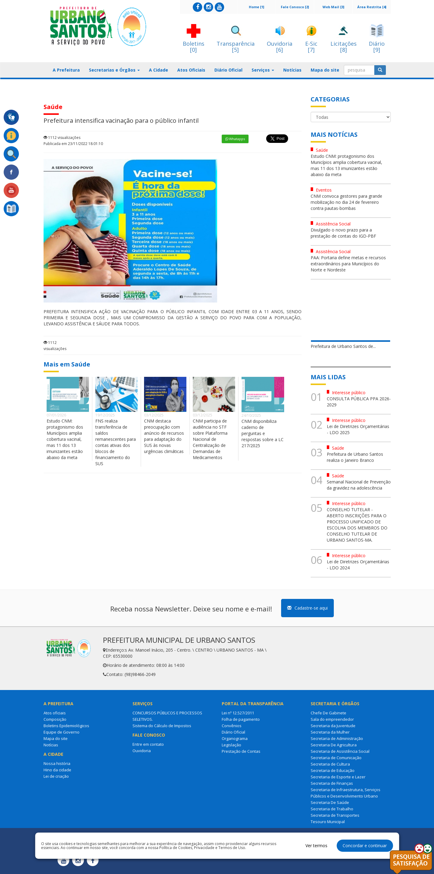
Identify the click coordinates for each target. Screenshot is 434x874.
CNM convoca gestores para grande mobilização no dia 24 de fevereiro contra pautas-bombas (346, 202)
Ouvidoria (141, 750)
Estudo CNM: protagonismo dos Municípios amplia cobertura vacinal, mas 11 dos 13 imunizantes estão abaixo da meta (65, 439)
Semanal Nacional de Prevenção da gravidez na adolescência (359, 485)
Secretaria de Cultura (330, 764)
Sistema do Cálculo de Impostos (161, 725)
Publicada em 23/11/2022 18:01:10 (73, 143)
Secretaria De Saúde (330, 802)
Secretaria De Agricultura (334, 745)
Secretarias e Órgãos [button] (114, 70)
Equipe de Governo (61, 732)
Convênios (232, 725)
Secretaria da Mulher (330, 732)
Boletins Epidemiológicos (66, 725)
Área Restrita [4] (371, 7)
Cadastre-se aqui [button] (307, 608)
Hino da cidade (57, 770)
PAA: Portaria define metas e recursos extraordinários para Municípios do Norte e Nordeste (348, 264)
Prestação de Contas (241, 751)
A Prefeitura (66, 70)
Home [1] (256, 7)
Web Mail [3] (333, 7)
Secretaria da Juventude (333, 725)
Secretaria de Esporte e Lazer (338, 777)
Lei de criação (56, 776)
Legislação (231, 745)
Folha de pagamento (241, 719)
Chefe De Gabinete (328, 713)
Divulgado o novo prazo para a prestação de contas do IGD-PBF (343, 233)
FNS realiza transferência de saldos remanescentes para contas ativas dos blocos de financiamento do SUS (115, 442)
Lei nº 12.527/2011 (238, 713)
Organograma (235, 738)
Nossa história (57, 763)
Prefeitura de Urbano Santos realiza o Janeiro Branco (355, 457)
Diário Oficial (228, 70)
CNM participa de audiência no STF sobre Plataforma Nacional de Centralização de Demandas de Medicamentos (210, 439)
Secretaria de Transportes (335, 815)
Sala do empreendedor (332, 719)
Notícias (292, 70)
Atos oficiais (55, 713)
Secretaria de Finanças (332, 783)
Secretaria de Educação (333, 770)
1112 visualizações (62, 137)
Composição (55, 719)
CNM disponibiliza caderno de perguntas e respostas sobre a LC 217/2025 (263, 433)
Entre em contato (148, 744)
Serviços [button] (263, 70)
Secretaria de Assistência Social (340, 751)
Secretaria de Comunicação (336, 757)
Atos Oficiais (191, 70)
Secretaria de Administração (337, 738)
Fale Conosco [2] (295, 7)
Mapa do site (325, 70)
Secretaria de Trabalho (332, 809)
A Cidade (158, 70)
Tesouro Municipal (328, 821)
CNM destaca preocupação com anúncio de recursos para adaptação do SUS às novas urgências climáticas (164, 436)
